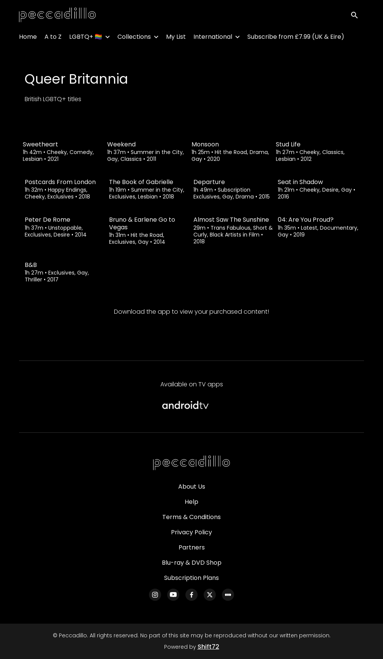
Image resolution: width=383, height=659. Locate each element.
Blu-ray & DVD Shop (192, 562)
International (212, 38)
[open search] (357, 16)
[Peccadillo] (191, 463)
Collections (134, 38)
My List (176, 38)
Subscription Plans (191, 577)
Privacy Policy (191, 532)
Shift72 (208, 646)
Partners (192, 547)
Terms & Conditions (191, 517)
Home (28, 38)
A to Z (53, 38)
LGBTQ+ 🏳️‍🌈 (85, 38)
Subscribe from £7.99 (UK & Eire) (295, 38)
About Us (191, 486)
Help (191, 501)
